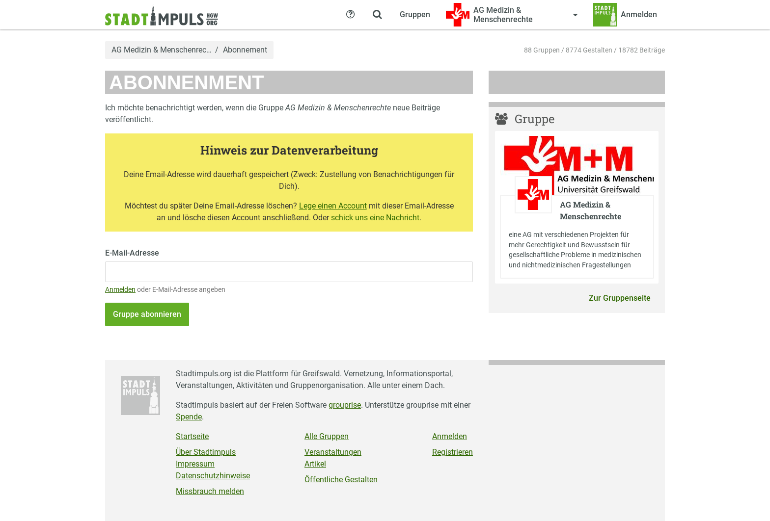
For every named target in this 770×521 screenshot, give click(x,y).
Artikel (315, 464)
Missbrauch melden (210, 491)
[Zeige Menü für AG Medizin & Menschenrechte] (511, 14)
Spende (189, 416)
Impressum (195, 464)
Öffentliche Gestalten (341, 479)
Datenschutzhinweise (213, 475)
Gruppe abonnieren (147, 314)
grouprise (345, 405)
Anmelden (120, 290)
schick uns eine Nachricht (375, 217)
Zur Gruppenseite (620, 298)
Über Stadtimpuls (206, 452)
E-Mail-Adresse (132, 253)
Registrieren (452, 452)
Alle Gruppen (326, 436)
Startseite (192, 436)
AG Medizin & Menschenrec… (161, 50)
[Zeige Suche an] (377, 14)
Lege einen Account (333, 205)
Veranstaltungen (332, 452)
